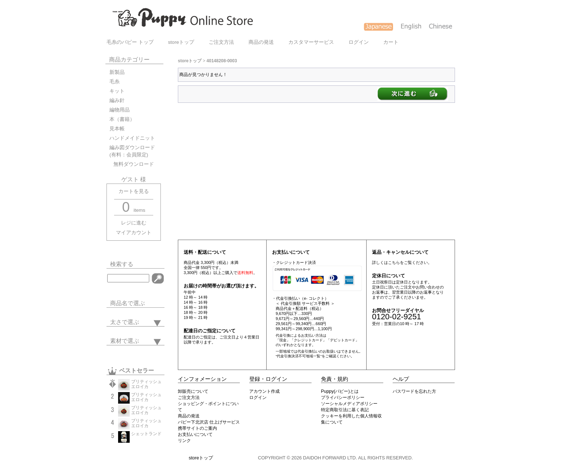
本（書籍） (122, 119)
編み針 (117, 100)
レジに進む (133, 223)
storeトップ (181, 42)
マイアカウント (133, 232)
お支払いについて (195, 434)
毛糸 (114, 81)
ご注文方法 (221, 42)
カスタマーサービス (311, 42)
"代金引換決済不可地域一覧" (299, 356)
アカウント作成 (264, 391)
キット (117, 91)
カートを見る (133, 191)
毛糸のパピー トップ (130, 42)
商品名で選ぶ (127, 303)
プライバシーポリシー (342, 397)
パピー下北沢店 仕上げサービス (209, 422)
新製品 (117, 72)
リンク (184, 440)
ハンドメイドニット (132, 138)
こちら (394, 262)
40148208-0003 (221, 60)
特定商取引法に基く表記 (345, 409)
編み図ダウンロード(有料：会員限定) (132, 151)
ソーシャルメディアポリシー (349, 403)
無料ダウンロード (131, 164)
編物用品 (119, 110)
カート (390, 42)
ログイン (358, 42)
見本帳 (117, 128)
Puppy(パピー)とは (340, 391)
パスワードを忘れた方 (414, 391)
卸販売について (193, 391)
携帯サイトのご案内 (197, 428)
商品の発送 (261, 42)
